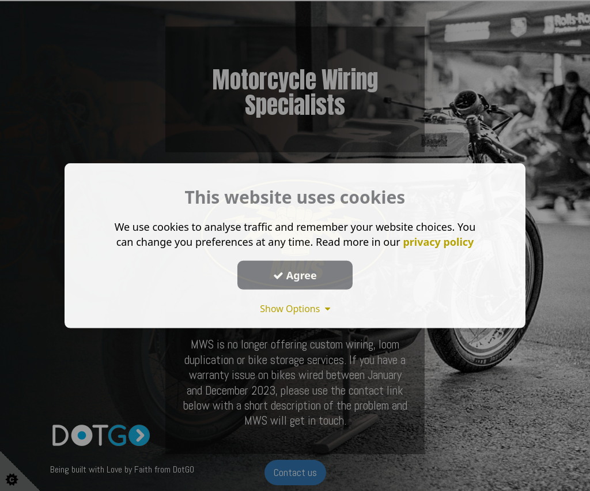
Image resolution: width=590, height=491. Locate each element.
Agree (295, 275)
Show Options (295, 308)
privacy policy (438, 242)
